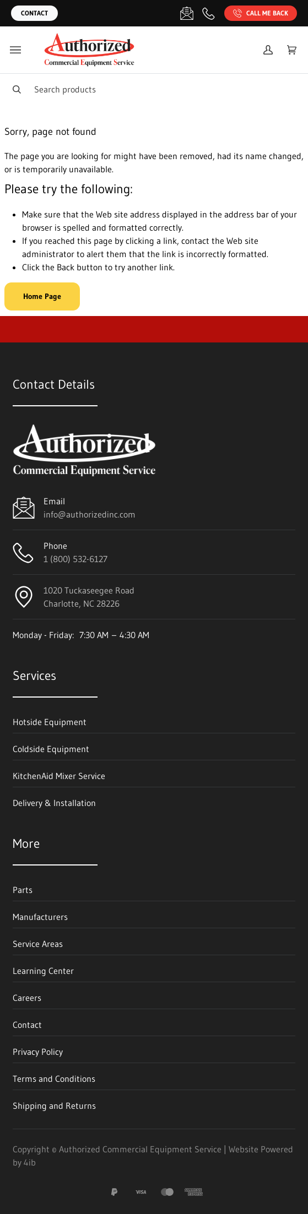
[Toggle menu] (15, 50)
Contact (34, 13)
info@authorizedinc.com (90, 514)
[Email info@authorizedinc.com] (186, 13)
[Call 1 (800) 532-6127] (208, 13)
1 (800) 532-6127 (75, 558)
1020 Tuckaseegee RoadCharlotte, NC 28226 (89, 597)
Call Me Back (260, 13)
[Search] (154, 89)
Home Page (42, 296)
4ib (30, 1162)
